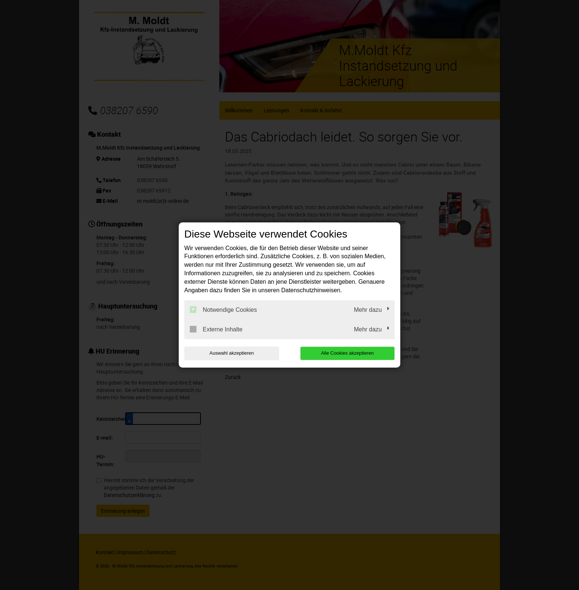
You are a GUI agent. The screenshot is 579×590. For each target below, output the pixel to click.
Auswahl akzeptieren (231, 353)
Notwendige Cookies (223, 309)
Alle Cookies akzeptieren (347, 353)
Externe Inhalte (216, 329)
